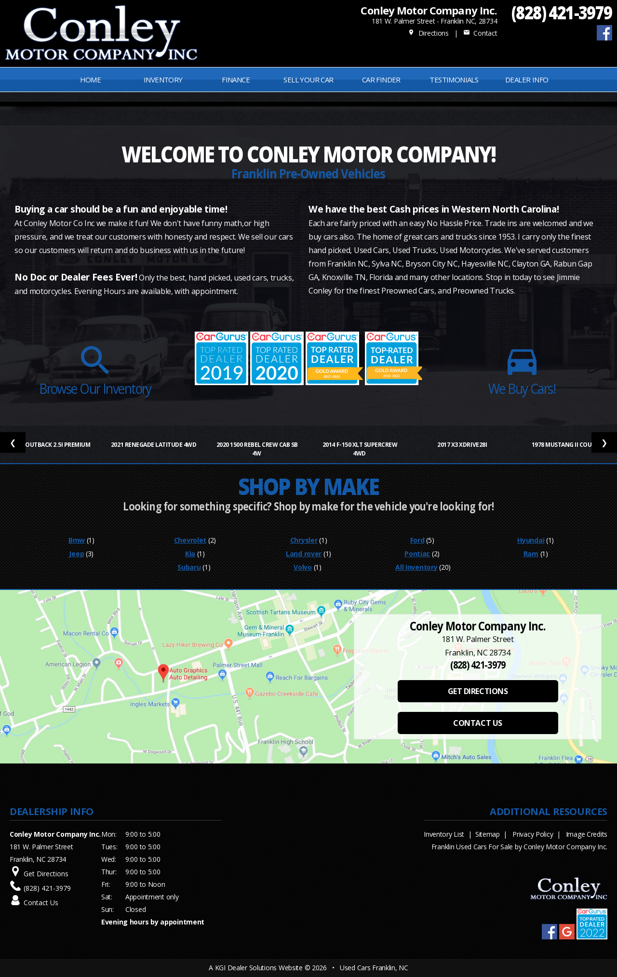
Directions (428, 33)
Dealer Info (526, 79)
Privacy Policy (532, 834)
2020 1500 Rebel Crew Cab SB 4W (257, 449)
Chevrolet (190, 540)
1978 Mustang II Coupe (566, 445)
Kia (190, 553)
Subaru (189, 567)
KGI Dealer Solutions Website (259, 967)
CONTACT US (477, 723)
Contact (480, 33)
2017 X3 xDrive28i (462, 445)
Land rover (304, 553)
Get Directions (46, 873)
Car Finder (381, 79)
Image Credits (586, 834)
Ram (530, 553)
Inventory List (444, 834)
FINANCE (236, 79)
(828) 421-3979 (561, 12)
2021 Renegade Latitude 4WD (154, 445)
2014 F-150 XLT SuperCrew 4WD (360, 449)
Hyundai (530, 540)
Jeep (76, 553)
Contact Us (41, 902)
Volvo (303, 567)
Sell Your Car (308, 79)
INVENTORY (163, 79)
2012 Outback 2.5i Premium (51, 445)
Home (90, 79)
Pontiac (417, 553)
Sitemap (487, 834)
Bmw (76, 540)
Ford (417, 540)
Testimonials (453, 79)
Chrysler (304, 540)
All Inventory (416, 567)
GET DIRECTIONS (478, 691)
